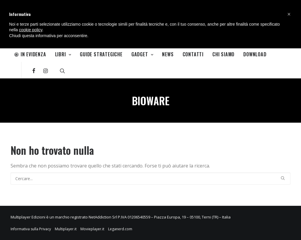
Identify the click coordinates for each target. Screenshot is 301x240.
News (167, 54)
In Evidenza (30, 54)
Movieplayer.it (92, 228)
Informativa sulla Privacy (31, 228)
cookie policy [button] (30, 29)
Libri (63, 54)
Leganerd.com (120, 228)
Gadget (142, 54)
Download (254, 54)
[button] (289, 14)
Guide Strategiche (101, 54)
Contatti (193, 54)
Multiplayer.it (66, 228)
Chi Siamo (223, 54)
